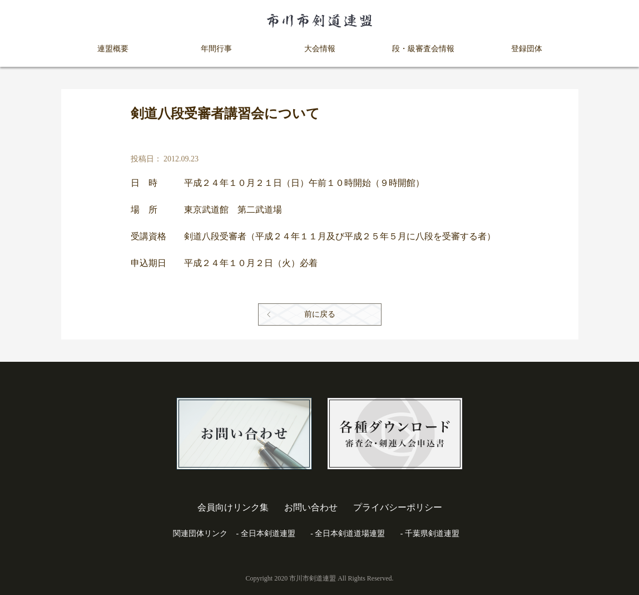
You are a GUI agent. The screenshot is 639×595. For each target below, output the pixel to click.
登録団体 (526, 49)
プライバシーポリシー (397, 507)
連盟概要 (112, 49)
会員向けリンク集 (233, 507)
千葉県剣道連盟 (432, 533)
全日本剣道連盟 (268, 533)
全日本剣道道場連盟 (350, 533)
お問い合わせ (311, 507)
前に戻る (319, 314)
